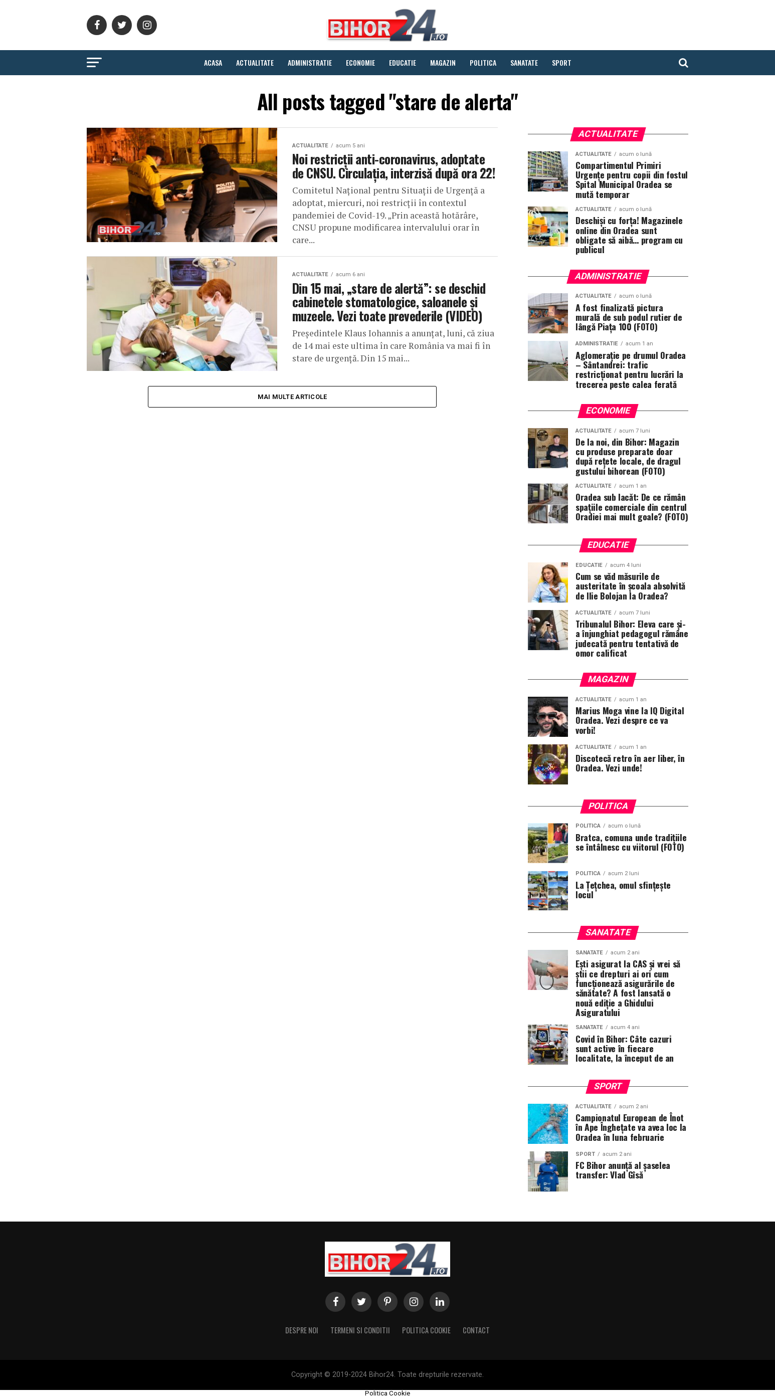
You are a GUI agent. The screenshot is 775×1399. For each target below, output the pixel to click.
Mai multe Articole (292, 426)
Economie (360, 62)
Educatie (402, 62)
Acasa (213, 62)
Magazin (443, 62)
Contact (476, 1330)
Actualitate (255, 62)
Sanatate (524, 62)
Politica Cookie (426, 1330)
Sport (561, 62)
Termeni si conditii (360, 1330)
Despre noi (301, 1330)
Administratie (310, 62)
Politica (483, 62)
